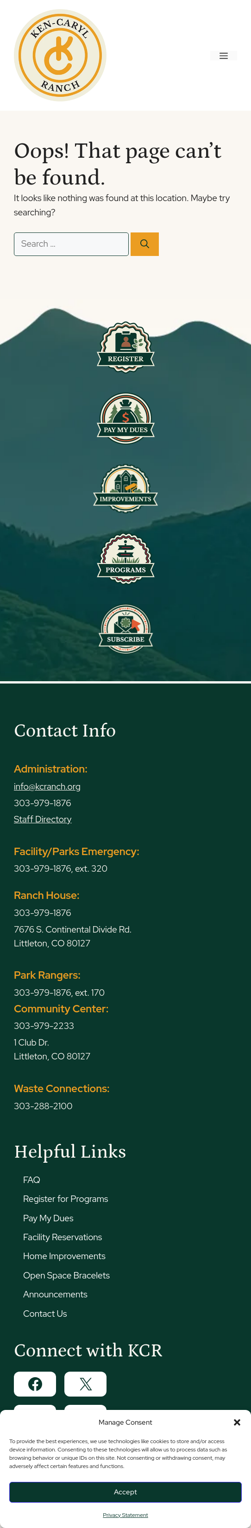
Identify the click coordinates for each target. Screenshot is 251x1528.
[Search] (145, 244)
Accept (125, 1492)
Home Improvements (64, 1256)
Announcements (55, 1294)
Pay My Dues (48, 1218)
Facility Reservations (62, 1237)
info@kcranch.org (47, 786)
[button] (237, 1422)
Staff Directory (43, 819)
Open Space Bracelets (66, 1275)
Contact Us (45, 1314)
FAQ (31, 1180)
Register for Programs (65, 1199)
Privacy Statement (125, 1515)
